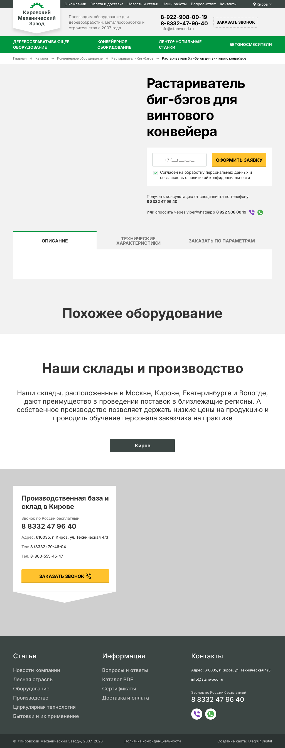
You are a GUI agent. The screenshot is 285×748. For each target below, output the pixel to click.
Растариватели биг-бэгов (132, 58)
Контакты (228, 4)
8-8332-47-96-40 (184, 23)
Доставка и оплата (125, 698)
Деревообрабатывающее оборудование (41, 44)
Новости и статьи (142, 4)
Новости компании (36, 670)
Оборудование (31, 688)
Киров (262, 4)
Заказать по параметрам (222, 241)
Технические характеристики (138, 241)
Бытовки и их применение (46, 716)
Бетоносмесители (251, 44)
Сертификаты (119, 688)
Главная (20, 58)
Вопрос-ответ (203, 4)
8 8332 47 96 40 (162, 201)
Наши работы (175, 4)
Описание (55, 241)
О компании (75, 4)
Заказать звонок (236, 22)
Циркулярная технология (44, 707)
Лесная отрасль (33, 679)
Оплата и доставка (106, 4)
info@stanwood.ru (177, 28)
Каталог (41, 58)
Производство (30, 698)
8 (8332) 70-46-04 (48, 546)
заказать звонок (61, 576)
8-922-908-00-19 (184, 17)
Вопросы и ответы (125, 670)
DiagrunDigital (260, 741)
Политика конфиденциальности (152, 741)
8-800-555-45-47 (46, 556)
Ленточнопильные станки (180, 44)
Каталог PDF (117, 679)
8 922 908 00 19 (231, 212)
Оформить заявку (239, 160)
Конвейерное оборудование (114, 44)
